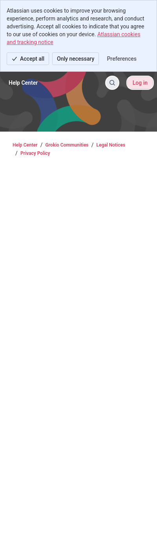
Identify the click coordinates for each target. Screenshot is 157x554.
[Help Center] (23, 83)
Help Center (25, 145)
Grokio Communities (67, 145)
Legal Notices (111, 145)
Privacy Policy (35, 153)
